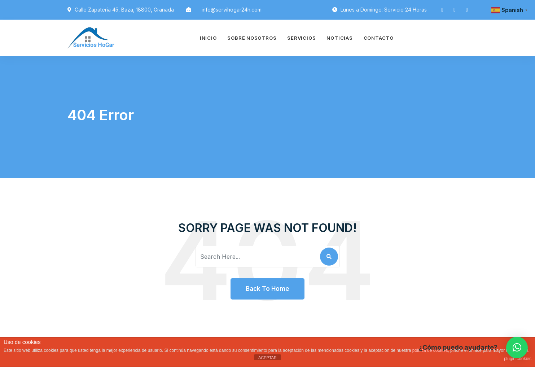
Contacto (379, 38)
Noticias (339, 38)
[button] (517, 347)
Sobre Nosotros (251, 38)
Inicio (208, 38)
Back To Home (267, 288)
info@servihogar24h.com (232, 9)
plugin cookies (517, 358)
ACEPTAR (267, 357)
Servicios (301, 38)
